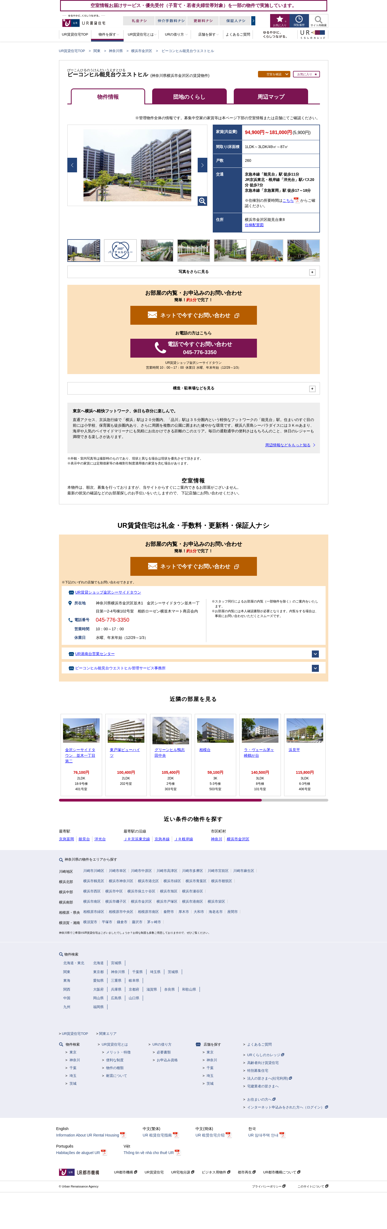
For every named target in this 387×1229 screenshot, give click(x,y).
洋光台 (100, 839)
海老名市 (216, 911)
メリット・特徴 (118, 1052)
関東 (96, 51)
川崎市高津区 (166, 870)
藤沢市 (137, 922)
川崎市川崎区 (93, 870)
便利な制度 (115, 1060)
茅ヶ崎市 (154, 922)
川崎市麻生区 (243, 870)
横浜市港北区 (148, 881)
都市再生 (247, 1172)
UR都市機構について (281, 1172)
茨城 (72, 1083)
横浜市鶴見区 (93, 881)
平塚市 (107, 922)
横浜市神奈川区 (121, 881)
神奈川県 (116, 51)
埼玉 (72, 1076)
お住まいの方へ (261, 1099)
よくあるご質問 (259, 1044)
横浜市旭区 (168, 891)
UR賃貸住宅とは (115, 1044)
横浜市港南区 (192, 901)
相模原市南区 (148, 911)
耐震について (116, 1076)
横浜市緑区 (172, 881)
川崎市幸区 (117, 870)
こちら (288, 200)
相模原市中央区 (121, 911)
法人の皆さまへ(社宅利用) (269, 1078)
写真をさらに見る (194, 271)
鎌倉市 (122, 922)
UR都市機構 (125, 1172)
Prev (72, 165)
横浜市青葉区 (196, 881)
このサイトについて (313, 1186)
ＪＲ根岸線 (183, 839)
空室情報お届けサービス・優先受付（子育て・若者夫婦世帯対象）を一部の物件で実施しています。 (193, 5)
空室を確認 (274, 74)
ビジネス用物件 (216, 1172)
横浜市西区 (92, 891)
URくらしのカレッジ (265, 1055)
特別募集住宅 (257, 1071)
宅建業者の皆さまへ (263, 1086)
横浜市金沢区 (141, 51)
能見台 (84, 839)
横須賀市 (90, 922)
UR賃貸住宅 (154, 1172)
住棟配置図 (254, 225)
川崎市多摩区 (192, 870)
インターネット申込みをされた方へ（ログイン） (287, 1107)
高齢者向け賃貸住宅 (263, 1063)
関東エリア (108, 1034)
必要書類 (164, 1052)
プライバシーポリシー (268, 1186)
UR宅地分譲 (182, 1172)
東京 (72, 1052)
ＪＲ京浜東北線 (137, 839)
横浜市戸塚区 (166, 901)
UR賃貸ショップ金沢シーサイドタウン (108, 592)
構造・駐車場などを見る (193, 388)
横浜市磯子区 (115, 901)
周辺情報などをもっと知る (288, 445)
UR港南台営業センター (94, 654)
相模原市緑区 (93, 911)
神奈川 (216, 839)
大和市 (199, 911)
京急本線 (162, 839)
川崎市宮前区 (218, 870)
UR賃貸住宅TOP (72, 51)
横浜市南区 (92, 901)
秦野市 (168, 911)
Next (202, 165)
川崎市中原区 (141, 870)
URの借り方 (162, 1044)
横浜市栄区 (216, 901)
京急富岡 (66, 839)
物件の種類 (115, 1068)
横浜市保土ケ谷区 (141, 891)
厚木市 (184, 911)
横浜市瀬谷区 (192, 891)
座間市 (232, 911)
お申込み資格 (167, 1060)
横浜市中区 (114, 891)
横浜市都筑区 (221, 881)
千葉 (72, 1068)
